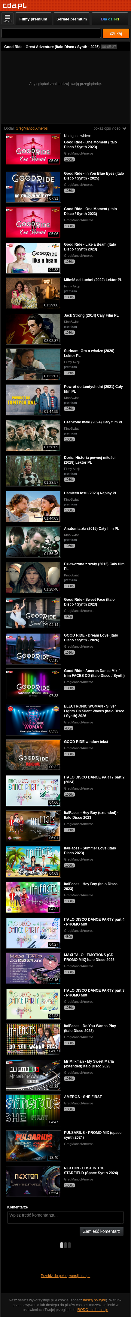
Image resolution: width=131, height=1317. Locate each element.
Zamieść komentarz (101, 1231)
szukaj (116, 33)
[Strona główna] (15, 6)
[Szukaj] (51, 33)
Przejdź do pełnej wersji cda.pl (65, 1276)
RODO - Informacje (93, 1310)
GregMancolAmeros (32, 128)
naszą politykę (94, 1300)
